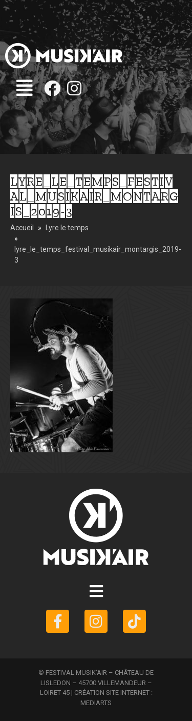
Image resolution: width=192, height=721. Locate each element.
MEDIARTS (96, 703)
